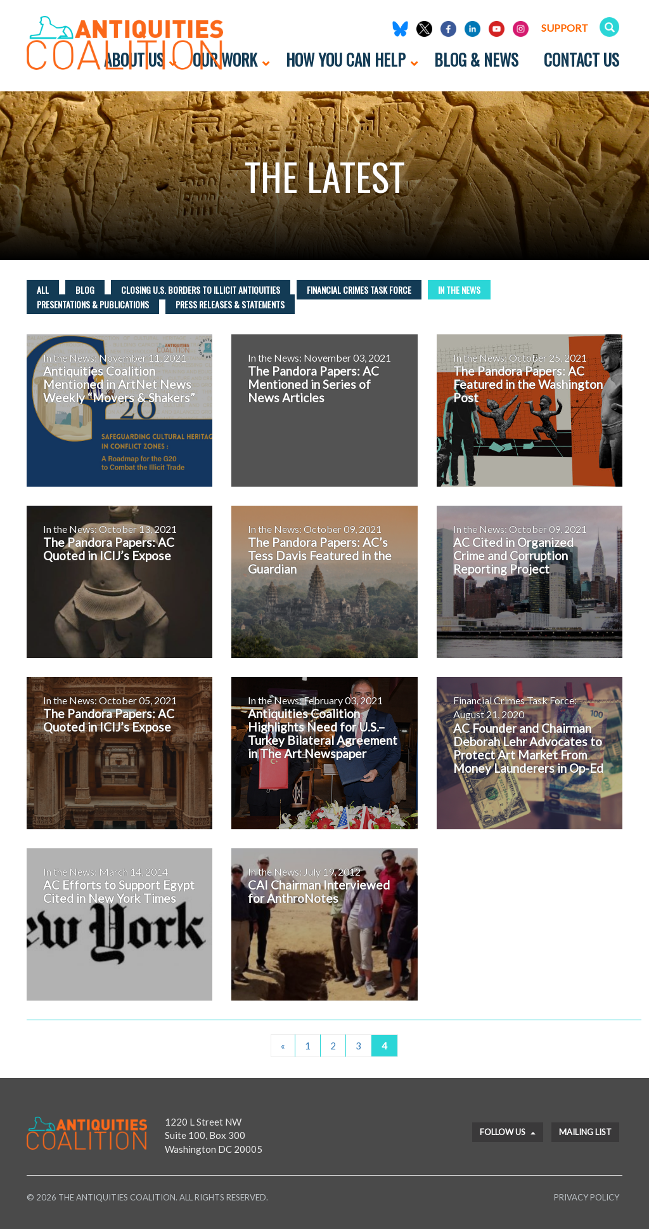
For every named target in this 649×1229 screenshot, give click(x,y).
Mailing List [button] (585, 1132)
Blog (84, 289)
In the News (459, 289)
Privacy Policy (586, 1197)
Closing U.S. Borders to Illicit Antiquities (200, 289)
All (43, 289)
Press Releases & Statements (230, 304)
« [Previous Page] (283, 1045)
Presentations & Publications (93, 304)
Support (564, 28)
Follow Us (508, 1132)
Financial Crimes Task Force (359, 289)
